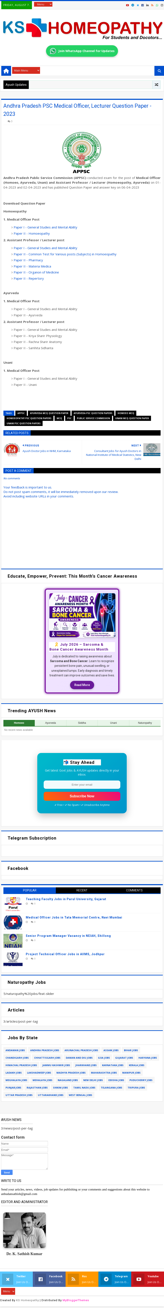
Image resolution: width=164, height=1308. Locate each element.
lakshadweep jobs (39, 1072)
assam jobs (111, 1050)
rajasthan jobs (37, 1087)
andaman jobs (15, 1050)
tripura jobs (136, 1087)
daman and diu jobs (79, 1057)
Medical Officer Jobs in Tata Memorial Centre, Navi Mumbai (74, 917)
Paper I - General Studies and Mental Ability (45, 227)
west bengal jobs (80, 1095)
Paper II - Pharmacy (28, 260)
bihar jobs (131, 1050)
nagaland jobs (68, 1080)
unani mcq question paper (132, 418)
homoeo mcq (126, 413)
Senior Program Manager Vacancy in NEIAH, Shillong (68, 935)
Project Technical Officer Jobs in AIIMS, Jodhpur (65, 954)
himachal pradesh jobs (21, 1065)
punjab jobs (13, 1087)
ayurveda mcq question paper (49, 413)
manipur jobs (131, 1072)
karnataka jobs (113, 1065)
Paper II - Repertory (29, 278)
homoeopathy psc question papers (29, 418)
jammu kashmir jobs (56, 1065)
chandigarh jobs (17, 1057)
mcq (59, 418)
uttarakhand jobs (50, 1095)
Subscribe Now (82, 796)
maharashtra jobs (104, 1072)
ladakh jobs (14, 1072)
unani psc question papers (23, 423)
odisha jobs (116, 1080)
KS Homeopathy (27, 1300)
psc (69, 418)
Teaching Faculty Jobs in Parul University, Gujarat (66, 899)
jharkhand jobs (86, 1065)
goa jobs (104, 1057)
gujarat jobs (124, 1057)
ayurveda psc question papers (93, 413)
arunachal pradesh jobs (81, 1050)
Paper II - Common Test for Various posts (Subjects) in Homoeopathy (65, 254)
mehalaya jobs (42, 1080)
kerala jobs (136, 1065)
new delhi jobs (93, 1080)
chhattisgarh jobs (47, 1057)
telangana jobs (111, 1087)
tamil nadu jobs (84, 1087)
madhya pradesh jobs (71, 1072)
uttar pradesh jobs (19, 1095)
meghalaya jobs (16, 1080)
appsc (21, 413)
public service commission (93, 418)
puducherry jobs (140, 1080)
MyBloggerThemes (76, 1300)
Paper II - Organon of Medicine (36, 272)
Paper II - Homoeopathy (32, 233)
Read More (82, 685)
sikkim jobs (60, 1087)
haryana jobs (147, 1057)
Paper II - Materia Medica (32, 266)
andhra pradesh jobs (44, 1050)
